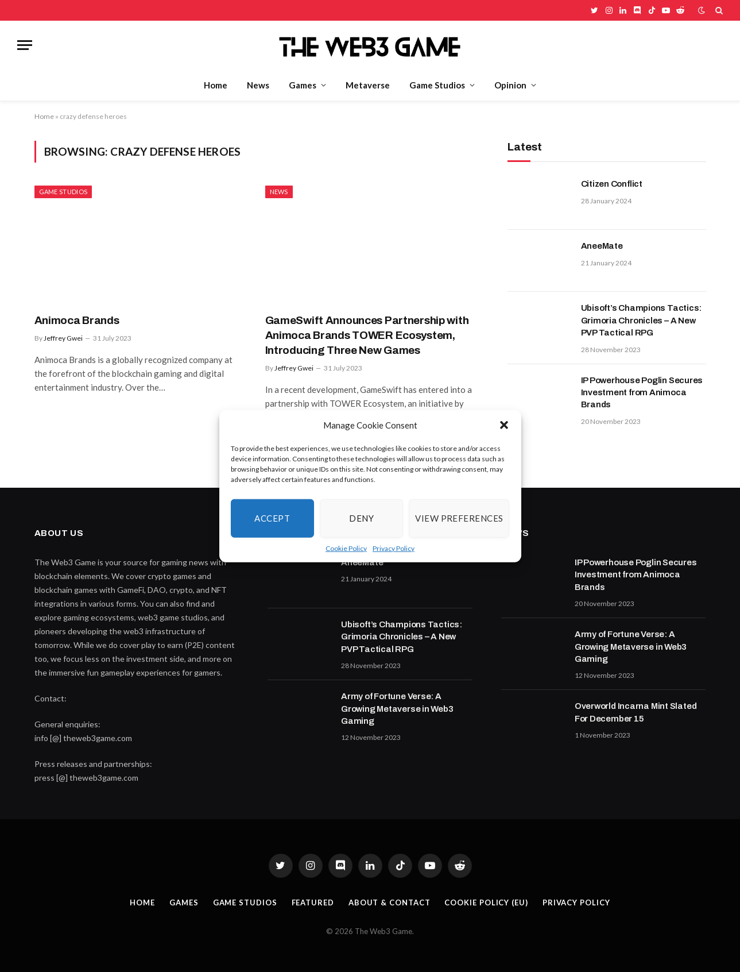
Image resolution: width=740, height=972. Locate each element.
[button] (504, 425)
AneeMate (602, 245)
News (258, 85)
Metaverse (368, 85)
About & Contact (389, 902)
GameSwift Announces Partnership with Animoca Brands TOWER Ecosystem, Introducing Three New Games (367, 335)
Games (302, 85)
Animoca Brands (76, 320)
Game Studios (437, 85)
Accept (272, 518)
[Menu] (24, 45)
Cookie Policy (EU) (486, 902)
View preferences (459, 518)
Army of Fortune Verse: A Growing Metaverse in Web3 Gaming (397, 709)
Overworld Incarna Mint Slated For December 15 (635, 712)
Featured (313, 902)
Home (215, 85)
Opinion (510, 85)
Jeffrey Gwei (63, 338)
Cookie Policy (346, 547)
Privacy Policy (393, 547)
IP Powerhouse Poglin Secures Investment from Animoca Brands (642, 393)
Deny (361, 518)
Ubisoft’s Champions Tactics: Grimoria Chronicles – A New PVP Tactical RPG (641, 320)
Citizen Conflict (611, 183)
